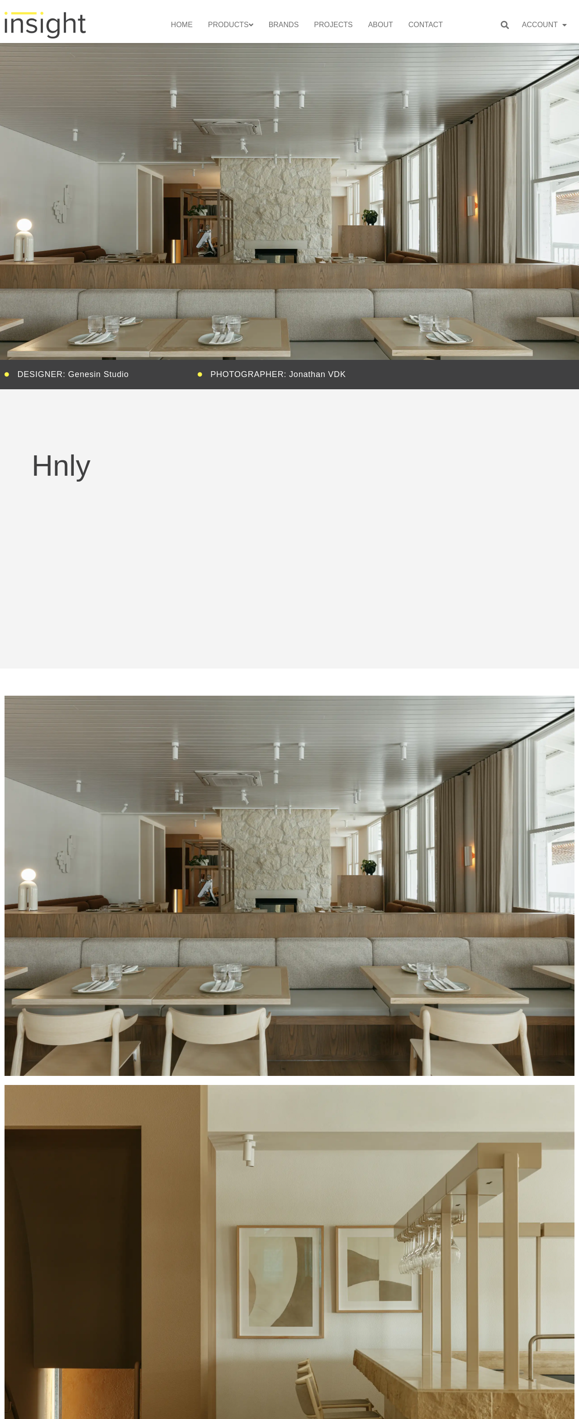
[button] (505, 25)
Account (544, 25)
